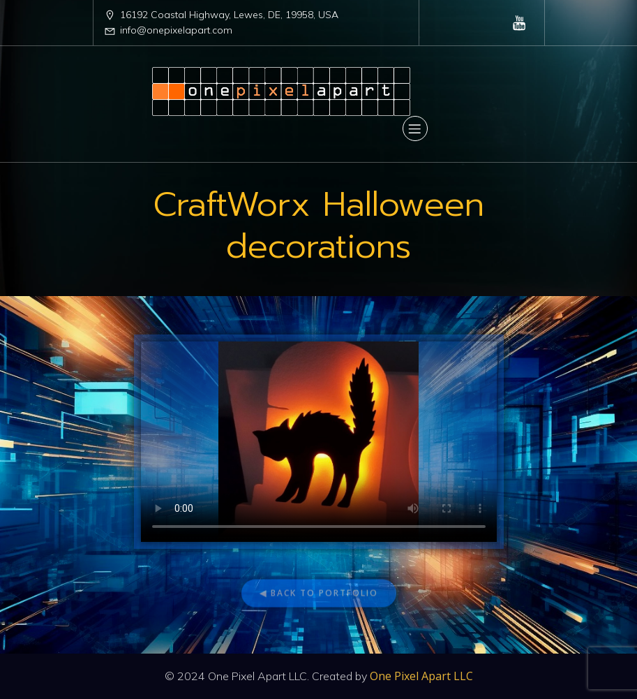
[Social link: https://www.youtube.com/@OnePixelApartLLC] (520, 22)
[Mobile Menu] (415, 128)
